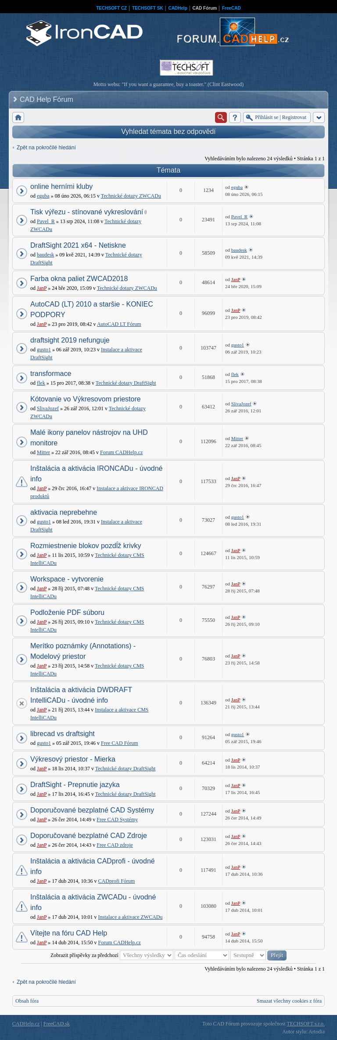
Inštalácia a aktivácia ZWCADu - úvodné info (93, 902)
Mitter (43, 452)
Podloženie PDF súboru (67, 612)
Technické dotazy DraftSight (126, 383)
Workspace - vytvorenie (67, 579)
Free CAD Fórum (119, 743)
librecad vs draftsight (62, 733)
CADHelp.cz (25, 1024)
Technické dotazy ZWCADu (131, 196)
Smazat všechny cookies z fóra (289, 1001)
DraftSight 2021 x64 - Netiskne (78, 245)
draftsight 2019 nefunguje (70, 340)
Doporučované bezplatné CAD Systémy (92, 810)
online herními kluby (61, 186)
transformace (50, 373)
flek (41, 383)
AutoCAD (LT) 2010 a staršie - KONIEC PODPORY (91, 309)
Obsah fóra (27, 1001)
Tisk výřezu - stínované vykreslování (86, 212)
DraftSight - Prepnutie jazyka (75, 784)
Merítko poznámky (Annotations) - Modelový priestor (83, 651)
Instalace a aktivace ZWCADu (130, 917)
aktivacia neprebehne (63, 512)
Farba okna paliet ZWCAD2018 (79, 278)
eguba (43, 196)
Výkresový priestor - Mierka (72, 759)
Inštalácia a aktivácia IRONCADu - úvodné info (96, 474)
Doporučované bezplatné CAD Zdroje (88, 835)
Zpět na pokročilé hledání (46, 147)
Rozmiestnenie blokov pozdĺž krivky (85, 545)
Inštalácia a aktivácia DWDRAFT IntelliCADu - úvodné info (81, 695)
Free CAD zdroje (115, 845)
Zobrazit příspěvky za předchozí (111, 955)
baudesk (45, 255)
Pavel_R (46, 221)
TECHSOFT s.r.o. (306, 1024)
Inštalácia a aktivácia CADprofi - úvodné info (92, 866)
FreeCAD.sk (56, 1024)
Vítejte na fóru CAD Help (68, 933)
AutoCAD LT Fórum (119, 324)
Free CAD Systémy (117, 819)
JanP (42, 288)
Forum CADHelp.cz (121, 452)
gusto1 (44, 350)
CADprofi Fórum (116, 881)
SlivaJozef (48, 408)
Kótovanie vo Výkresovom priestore (85, 399)
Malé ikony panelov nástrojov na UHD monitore (89, 438)
